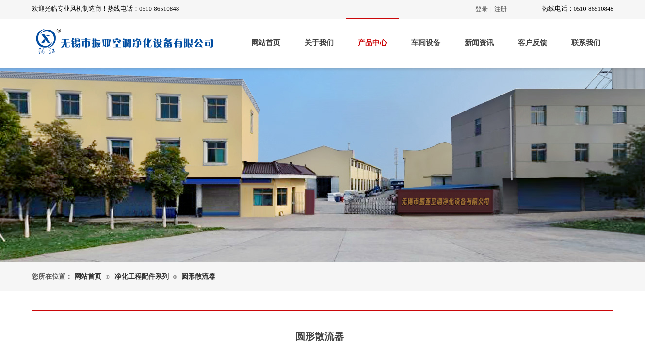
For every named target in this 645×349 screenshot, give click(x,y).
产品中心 (372, 43)
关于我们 (319, 43)
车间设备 (425, 43)
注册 (500, 9)
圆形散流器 (198, 276)
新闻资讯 (479, 43)
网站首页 (265, 43)
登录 (481, 9)
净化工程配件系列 (141, 276)
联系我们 (585, 43)
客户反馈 (532, 43)
